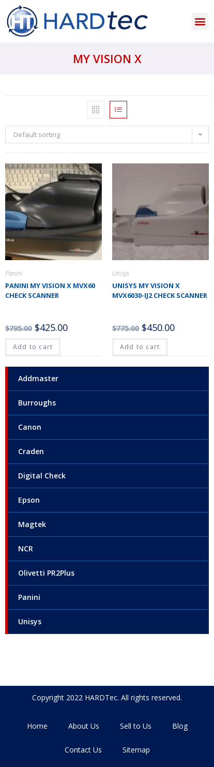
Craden (31, 451)
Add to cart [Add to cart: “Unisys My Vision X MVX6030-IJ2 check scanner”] (140, 346)
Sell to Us (135, 726)
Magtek (32, 524)
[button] (200, 21)
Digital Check (42, 475)
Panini (29, 597)
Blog (180, 726)
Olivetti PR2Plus (46, 573)
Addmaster (38, 378)
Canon (29, 427)
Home (37, 726)
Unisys (29, 621)
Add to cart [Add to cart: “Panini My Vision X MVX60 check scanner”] (33, 346)
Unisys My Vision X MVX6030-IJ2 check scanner (159, 290)
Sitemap (136, 750)
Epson (29, 500)
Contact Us (83, 750)
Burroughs (37, 403)
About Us (83, 726)
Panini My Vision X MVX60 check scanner (50, 290)
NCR (25, 548)
